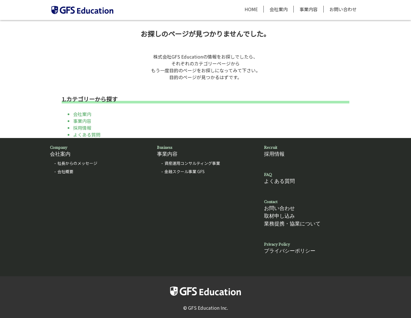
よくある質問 (86, 134)
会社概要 (65, 171)
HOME (251, 9)
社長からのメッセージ (77, 163)
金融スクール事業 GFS (184, 171)
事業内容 (308, 9)
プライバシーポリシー (312, 248)
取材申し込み (279, 216)
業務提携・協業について (292, 224)
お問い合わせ (343, 9)
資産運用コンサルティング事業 (192, 163)
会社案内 (278, 9)
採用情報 (82, 127)
